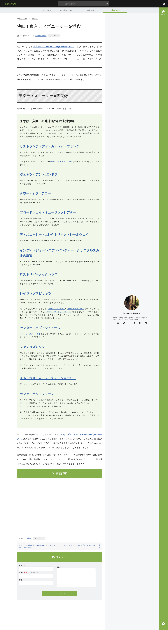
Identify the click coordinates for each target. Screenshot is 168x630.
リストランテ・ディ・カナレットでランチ (49, 146)
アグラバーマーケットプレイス (57, 312)
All (47, 10)
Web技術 (67, 10)
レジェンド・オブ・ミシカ (61, 161)
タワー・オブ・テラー (35, 193)
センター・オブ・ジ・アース (40, 327)
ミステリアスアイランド (30, 334)
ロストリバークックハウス (39, 274)
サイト (21, 580)
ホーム (163, 12)
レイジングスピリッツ (35, 293)
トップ (163, 624)
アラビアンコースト (56, 308)
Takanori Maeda (41, 35)
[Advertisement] (59, 506)
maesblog (9, 3)
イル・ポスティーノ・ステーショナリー (48, 378)
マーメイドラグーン (75, 308)
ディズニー (54, 35)
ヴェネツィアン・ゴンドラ (39, 174)
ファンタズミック (32, 346)
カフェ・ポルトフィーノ (37, 394)
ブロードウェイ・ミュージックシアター (48, 212)
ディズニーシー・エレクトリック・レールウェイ (54, 234)
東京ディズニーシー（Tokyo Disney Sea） (53, 46)
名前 (20, 565)
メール (21, 572)
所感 (91, 10)
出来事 (115, 10)
